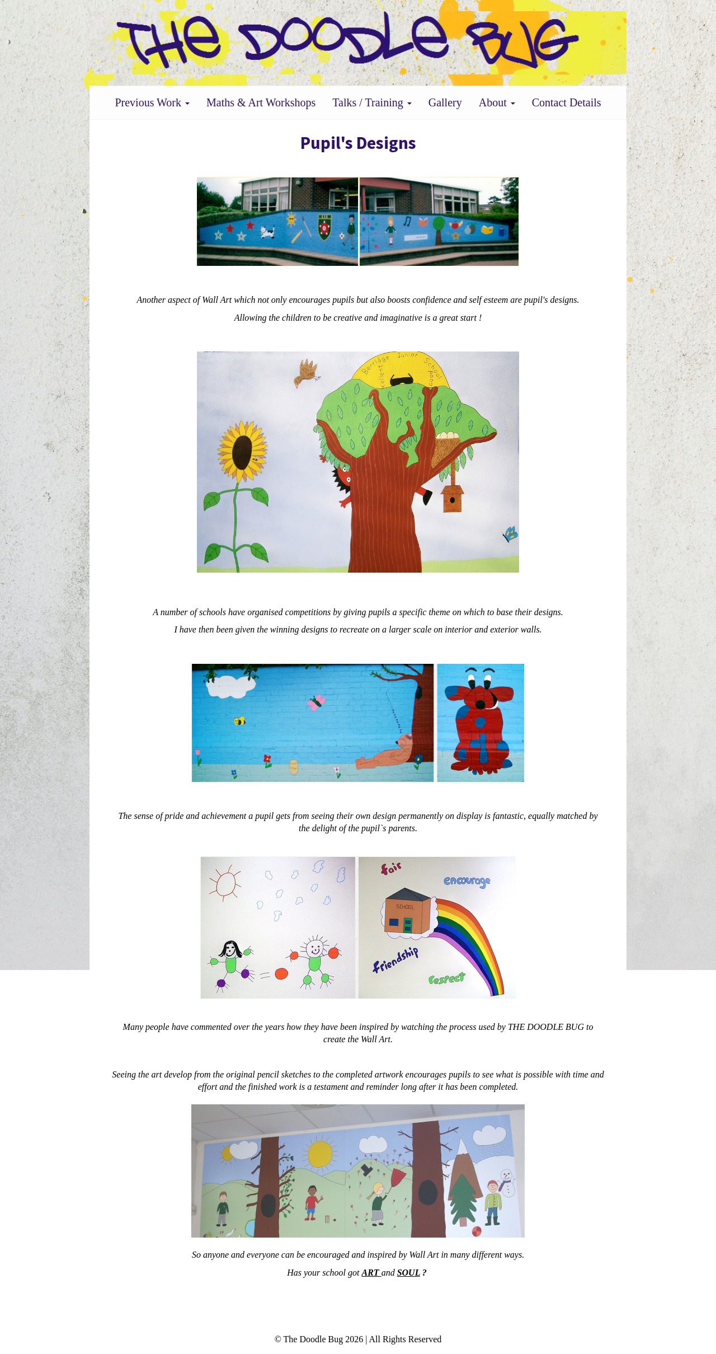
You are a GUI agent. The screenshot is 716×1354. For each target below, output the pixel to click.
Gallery (445, 102)
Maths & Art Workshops (260, 102)
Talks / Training (371, 102)
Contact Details (566, 102)
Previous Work (152, 102)
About (497, 102)
